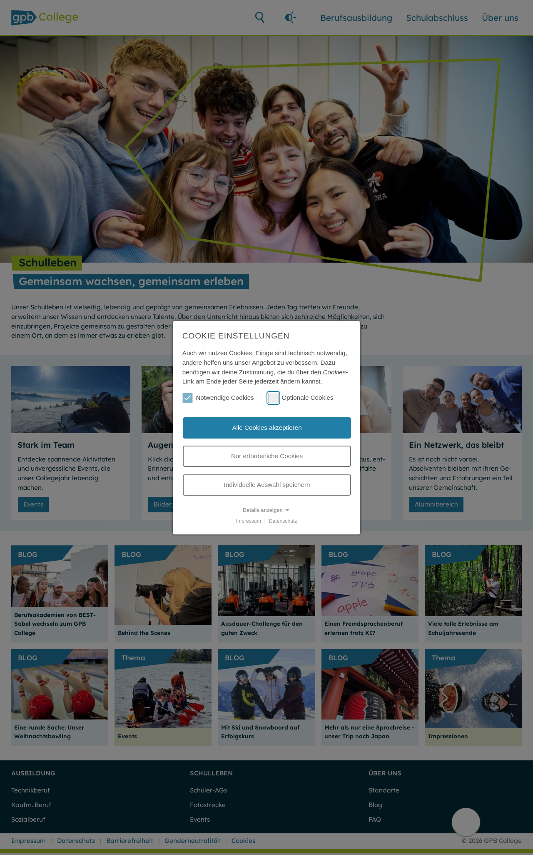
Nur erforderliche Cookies (267, 455)
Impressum (248, 521)
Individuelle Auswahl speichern (267, 484)
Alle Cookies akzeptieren (266, 427)
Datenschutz (283, 521)
